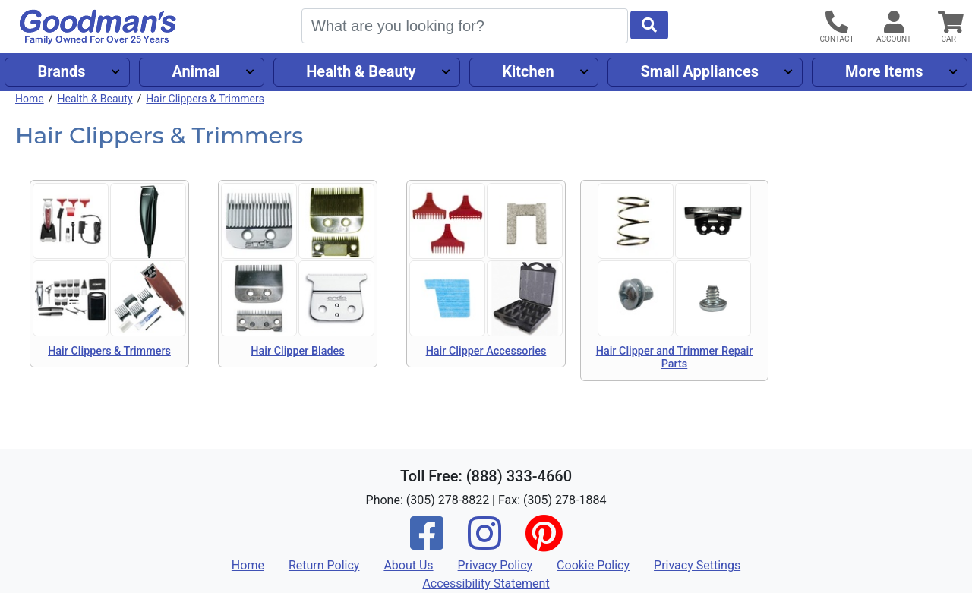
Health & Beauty (360, 71)
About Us (408, 565)
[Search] (464, 25)
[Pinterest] (543, 543)
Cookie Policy (593, 565)
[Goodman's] (98, 27)
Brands (61, 71)
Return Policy (324, 565)
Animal (195, 71)
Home (29, 99)
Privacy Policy (495, 565)
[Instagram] (484, 543)
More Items (884, 71)
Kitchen (528, 71)
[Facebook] (427, 543)
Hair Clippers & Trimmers (205, 99)
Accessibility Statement (485, 583)
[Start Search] (649, 25)
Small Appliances (700, 71)
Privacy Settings (697, 565)
